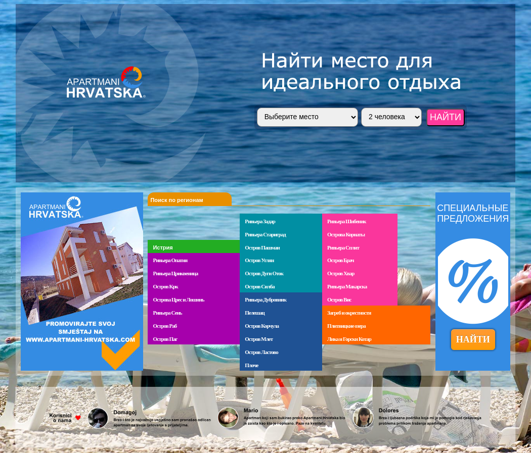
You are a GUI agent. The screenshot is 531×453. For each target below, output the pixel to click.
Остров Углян (259, 260)
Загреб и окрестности (349, 313)
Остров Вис (339, 299)
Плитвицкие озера (346, 326)
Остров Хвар (341, 273)
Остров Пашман (262, 247)
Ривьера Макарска (347, 286)
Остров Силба (259, 286)
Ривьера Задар (260, 221)
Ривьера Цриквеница (175, 273)
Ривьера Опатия (170, 260)
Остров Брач (340, 260)
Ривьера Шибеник (346, 221)
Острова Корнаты (346, 234)
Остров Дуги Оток (264, 273)
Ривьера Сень (167, 313)
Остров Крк (165, 286)
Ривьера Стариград (265, 234)
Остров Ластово (261, 352)
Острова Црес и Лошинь (178, 299)
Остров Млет (259, 339)
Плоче (251, 365)
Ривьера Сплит (343, 247)
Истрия (162, 247)
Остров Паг (165, 339)
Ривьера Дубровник (265, 299)
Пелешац (254, 313)
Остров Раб (164, 326)
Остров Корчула (262, 326)
